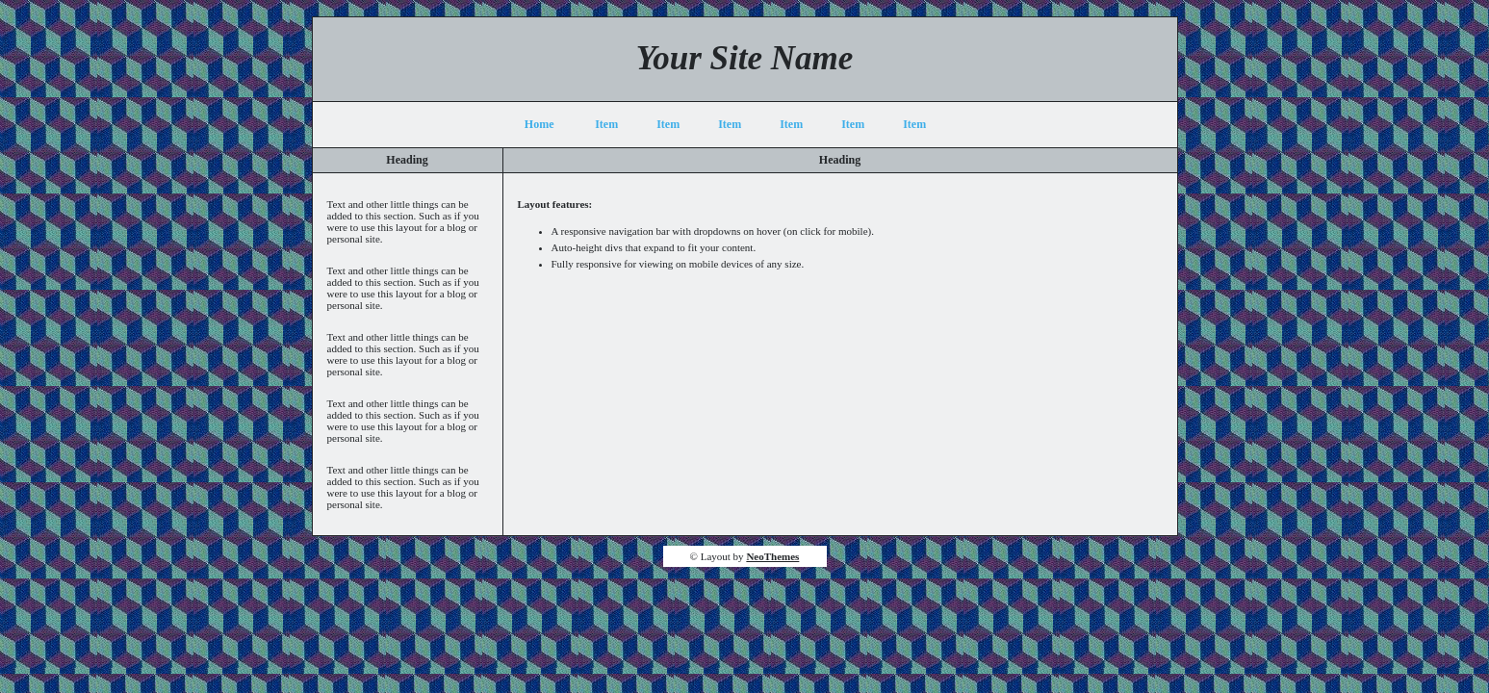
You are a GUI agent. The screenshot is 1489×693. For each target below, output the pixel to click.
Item (606, 124)
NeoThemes (772, 556)
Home (539, 124)
